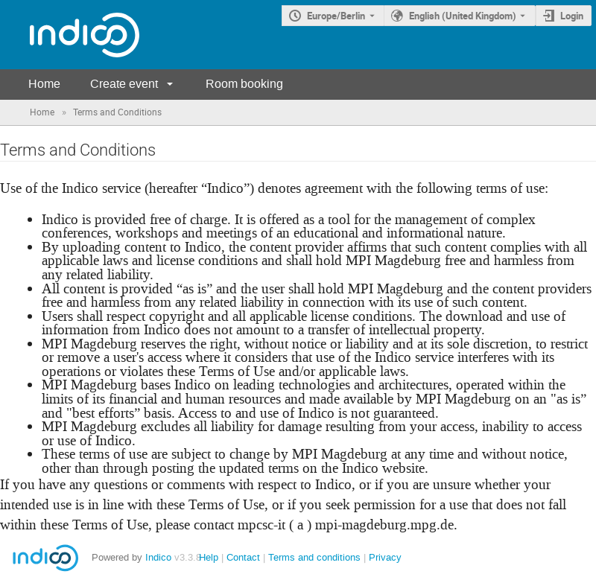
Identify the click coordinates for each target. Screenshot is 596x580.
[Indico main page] (69, 34)
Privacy (385, 557)
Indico (158, 557)
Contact (243, 557)
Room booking (244, 84)
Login (571, 15)
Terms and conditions (314, 557)
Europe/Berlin (336, 15)
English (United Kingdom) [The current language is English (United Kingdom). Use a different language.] (462, 15)
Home (44, 84)
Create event (124, 84)
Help (208, 557)
